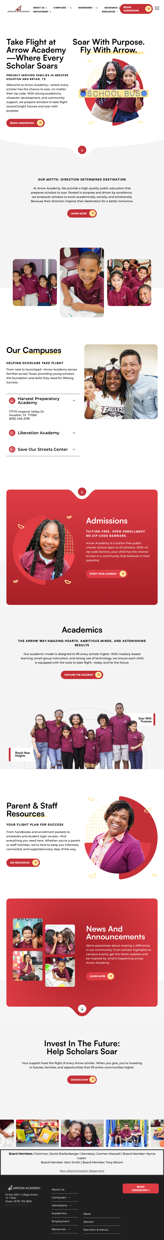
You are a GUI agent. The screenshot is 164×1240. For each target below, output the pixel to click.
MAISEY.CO (97, 1234)
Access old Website (16, 1189)
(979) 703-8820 (23, 1185)
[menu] (157, 8)
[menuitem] (39, 8)
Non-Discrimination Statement (82, 1155)
